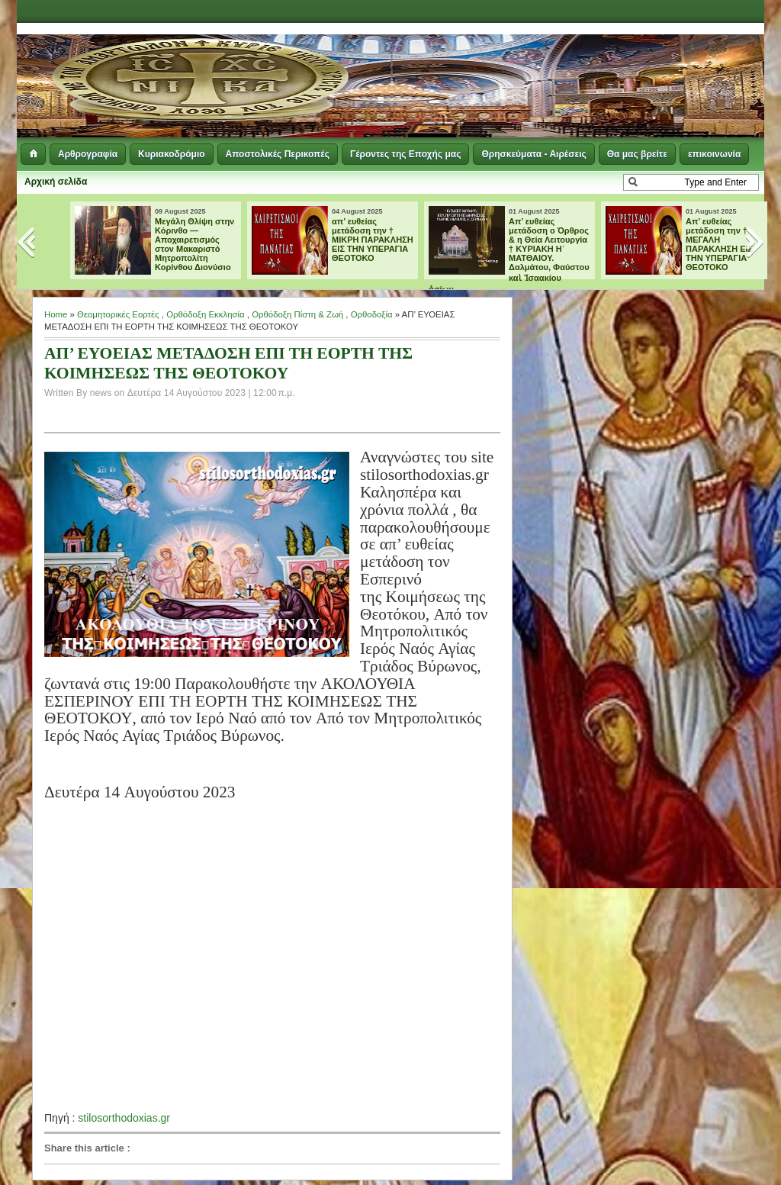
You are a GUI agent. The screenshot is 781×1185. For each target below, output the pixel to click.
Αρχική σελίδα (55, 181)
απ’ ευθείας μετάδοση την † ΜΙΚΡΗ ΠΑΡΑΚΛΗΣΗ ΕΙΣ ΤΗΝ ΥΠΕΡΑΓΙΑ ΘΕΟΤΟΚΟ (372, 239)
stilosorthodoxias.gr (124, 1118)
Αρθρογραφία (87, 154)
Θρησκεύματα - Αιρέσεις (533, 154)
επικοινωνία (714, 154)
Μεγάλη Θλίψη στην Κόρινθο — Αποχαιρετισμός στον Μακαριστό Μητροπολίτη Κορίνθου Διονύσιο (194, 244)
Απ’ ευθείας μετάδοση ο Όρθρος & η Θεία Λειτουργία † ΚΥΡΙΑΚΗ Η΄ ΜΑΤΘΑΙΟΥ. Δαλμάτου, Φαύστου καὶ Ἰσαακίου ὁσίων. (509, 255)
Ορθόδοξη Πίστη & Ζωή (297, 314)
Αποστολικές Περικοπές (277, 154)
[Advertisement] (578, 61)
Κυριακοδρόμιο (171, 154)
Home (55, 314)
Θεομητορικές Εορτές (118, 314)
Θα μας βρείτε (637, 154)
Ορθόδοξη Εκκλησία (205, 314)
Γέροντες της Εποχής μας (405, 154)
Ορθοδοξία (372, 314)
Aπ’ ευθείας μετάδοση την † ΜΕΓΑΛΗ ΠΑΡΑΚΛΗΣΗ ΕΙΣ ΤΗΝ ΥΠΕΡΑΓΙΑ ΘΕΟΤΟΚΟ (719, 244)
